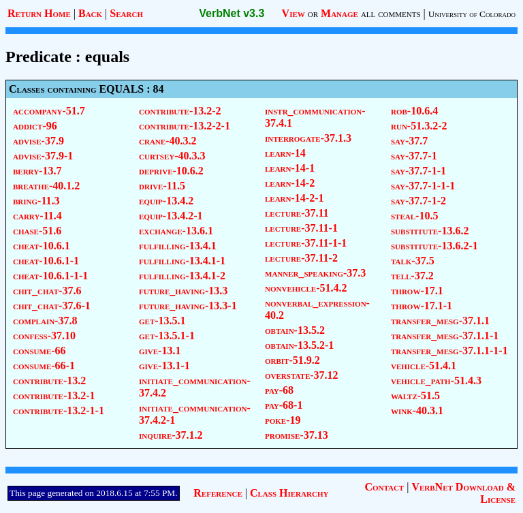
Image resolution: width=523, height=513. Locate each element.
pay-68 (279, 390)
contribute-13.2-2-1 (184, 125)
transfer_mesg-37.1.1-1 (444, 335)
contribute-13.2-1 (54, 395)
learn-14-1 (290, 168)
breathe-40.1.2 (46, 185)
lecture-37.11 (297, 213)
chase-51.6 (37, 230)
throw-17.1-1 (421, 305)
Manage (339, 13)
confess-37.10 (44, 335)
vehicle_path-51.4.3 (436, 380)
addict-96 (35, 125)
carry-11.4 (37, 215)
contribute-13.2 (49, 380)
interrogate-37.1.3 (308, 138)
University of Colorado (472, 14)
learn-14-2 (290, 183)
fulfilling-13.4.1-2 (182, 275)
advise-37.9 (38, 140)
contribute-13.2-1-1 (58, 410)
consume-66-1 (44, 365)
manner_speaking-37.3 (315, 273)
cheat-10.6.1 (41, 245)
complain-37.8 (45, 320)
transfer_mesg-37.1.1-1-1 (449, 350)
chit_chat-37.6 (47, 290)
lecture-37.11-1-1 (306, 243)
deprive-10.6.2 (171, 170)
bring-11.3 (36, 200)
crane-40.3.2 (167, 140)
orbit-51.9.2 (292, 360)
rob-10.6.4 (414, 110)
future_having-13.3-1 (188, 305)
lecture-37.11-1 (301, 228)
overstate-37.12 (301, 375)
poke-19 (283, 420)
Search (126, 13)
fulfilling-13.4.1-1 (182, 260)
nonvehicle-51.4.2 (306, 288)
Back (90, 13)
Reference (217, 493)
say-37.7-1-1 (418, 170)
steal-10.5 (414, 215)
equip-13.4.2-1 (171, 215)
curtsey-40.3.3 (172, 155)
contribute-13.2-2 (180, 110)
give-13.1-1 (164, 365)
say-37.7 (409, 140)
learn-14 (285, 153)
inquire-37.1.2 (171, 435)
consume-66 (39, 350)
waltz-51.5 (415, 395)
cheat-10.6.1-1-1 (50, 275)
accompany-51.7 (49, 110)
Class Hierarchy (289, 493)
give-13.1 (159, 350)
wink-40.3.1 (417, 410)
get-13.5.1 (162, 320)
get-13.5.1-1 (167, 335)
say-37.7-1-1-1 (423, 185)
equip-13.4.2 (166, 200)
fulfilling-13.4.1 (178, 245)
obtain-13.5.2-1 (299, 345)
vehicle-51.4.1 (423, 365)
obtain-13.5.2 (295, 330)
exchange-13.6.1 (176, 230)
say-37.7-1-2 (418, 200)
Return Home (39, 13)
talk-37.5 (412, 260)
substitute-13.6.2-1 (434, 245)
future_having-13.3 (183, 290)
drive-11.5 (162, 185)
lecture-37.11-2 (301, 258)
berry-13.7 (37, 170)
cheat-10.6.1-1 (46, 260)
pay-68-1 (283, 405)
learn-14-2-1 (294, 198)
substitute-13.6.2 (430, 230)
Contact (384, 487)
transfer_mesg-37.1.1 (440, 320)
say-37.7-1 (414, 155)
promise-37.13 (296, 435)
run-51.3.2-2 (419, 125)
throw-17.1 (417, 290)
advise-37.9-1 (43, 155)
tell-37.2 (412, 275)
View (293, 13)
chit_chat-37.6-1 (52, 305)
